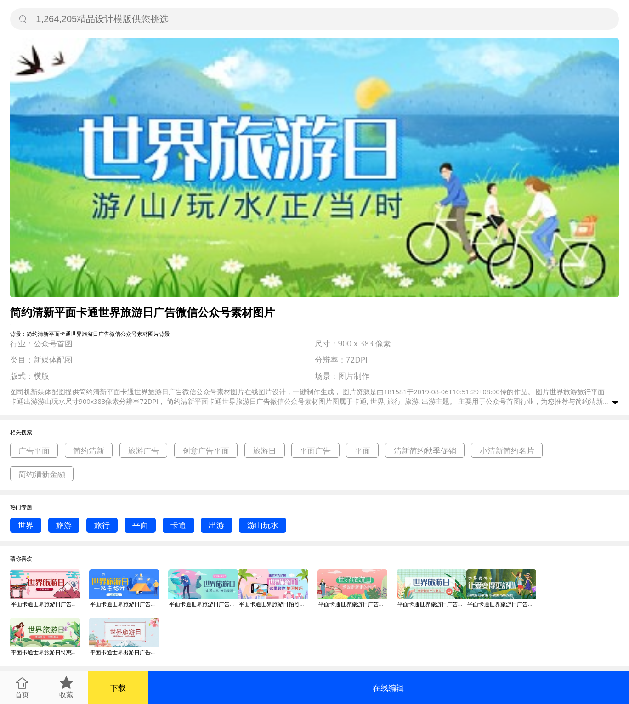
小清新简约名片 (507, 450)
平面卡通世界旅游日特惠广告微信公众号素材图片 (45, 652)
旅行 (102, 525)
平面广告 (315, 450)
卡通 (178, 525)
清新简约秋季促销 (425, 450)
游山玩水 (262, 525)
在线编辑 (388, 687)
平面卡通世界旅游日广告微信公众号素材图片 (45, 604)
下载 (118, 687)
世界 (26, 525)
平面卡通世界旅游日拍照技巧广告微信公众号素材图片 (273, 604)
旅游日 (264, 450)
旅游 (64, 525)
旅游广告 (143, 450)
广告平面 (34, 450)
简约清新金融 (41, 474)
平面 (362, 450)
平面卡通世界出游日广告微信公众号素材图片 (124, 652)
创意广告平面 (205, 450)
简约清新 (88, 450)
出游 (216, 525)
